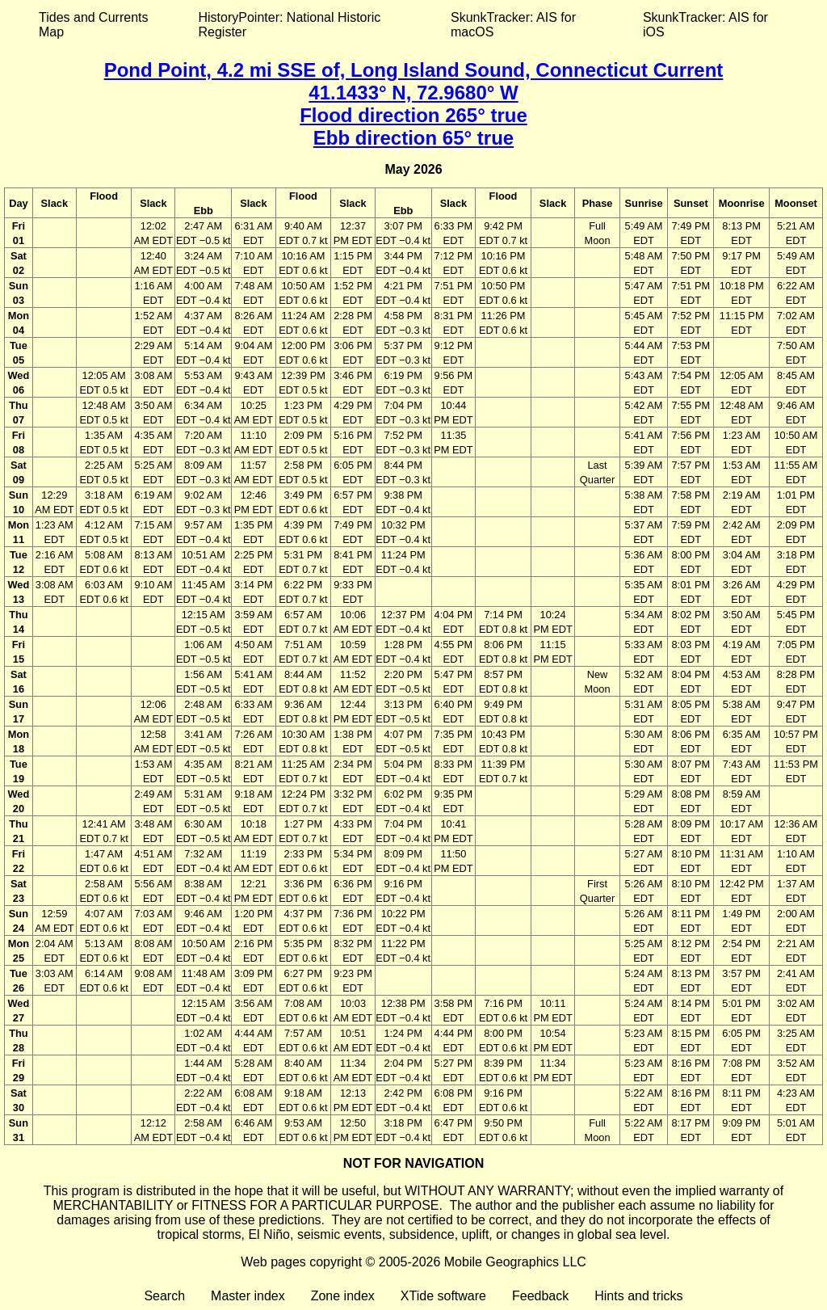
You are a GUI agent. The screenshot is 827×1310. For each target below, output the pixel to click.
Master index (248, 1296)
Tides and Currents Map (93, 25)
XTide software (443, 1296)
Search (164, 1296)
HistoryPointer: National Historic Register (290, 25)
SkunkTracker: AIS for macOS (513, 25)
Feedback (540, 1296)
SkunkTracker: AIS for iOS (705, 25)
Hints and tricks (638, 1296)
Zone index (343, 1296)
